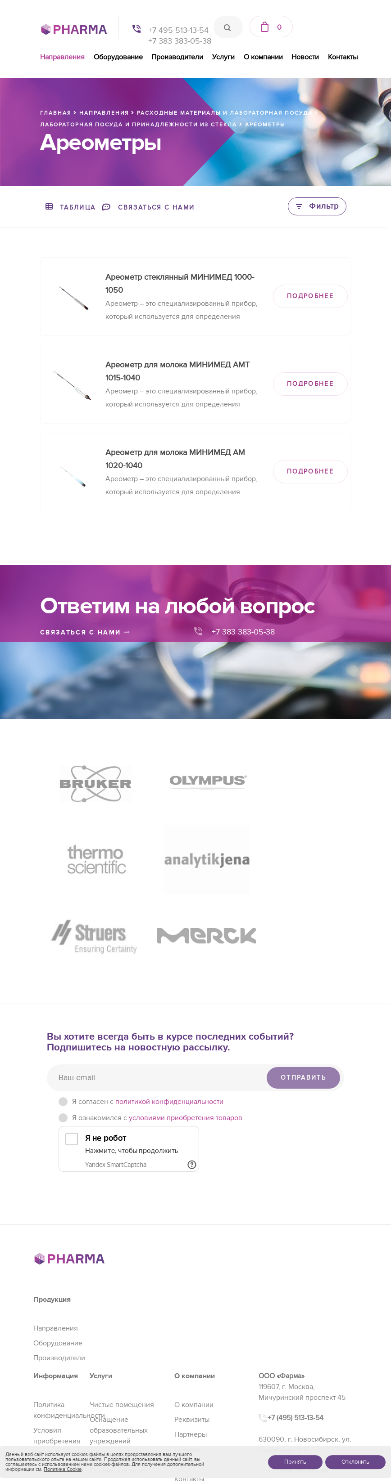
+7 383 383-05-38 (179, 41)
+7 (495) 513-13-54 (295, 1330)
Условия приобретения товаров (57, 1353)
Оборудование (118, 57)
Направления (62, 57)
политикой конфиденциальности (169, 1014)
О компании (263, 57)
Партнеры (190, 1346)
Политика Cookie (63, 1469)
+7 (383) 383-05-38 (297, 1382)
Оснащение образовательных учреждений (119, 1342)
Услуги (223, 57)
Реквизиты (191, 1331)
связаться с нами (85, 632)
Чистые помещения (122, 1317)
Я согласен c (147, 1014)
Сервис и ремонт (117, 1383)
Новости (305, 57)
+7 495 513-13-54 (178, 30)
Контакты (343, 57)
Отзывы (187, 1361)
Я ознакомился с (157, 1030)
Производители (177, 57)
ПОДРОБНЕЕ (310, 296)
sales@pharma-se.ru (299, 1402)
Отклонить (355, 1461)
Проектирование (117, 1398)
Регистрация (110, 1368)
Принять (295, 1461)
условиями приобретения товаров (185, 1030)
